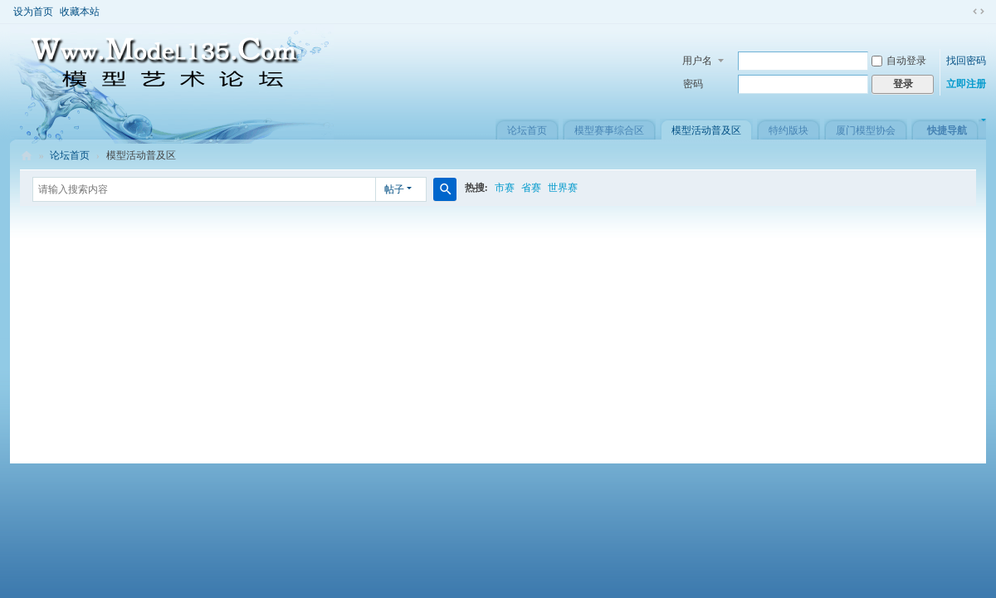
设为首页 (33, 11)
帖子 (394, 189)
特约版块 (788, 130)
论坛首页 (527, 130)
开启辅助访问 (963, 11)
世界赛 (563, 188)
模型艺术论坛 (26, 156)
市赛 (505, 188)
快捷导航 (947, 130)
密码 (693, 84)
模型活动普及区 (706, 130)
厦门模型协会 (866, 130)
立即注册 (966, 84)
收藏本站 (80, 11)
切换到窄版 (978, 11)
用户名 (697, 60)
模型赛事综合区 (609, 130)
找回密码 (966, 60)
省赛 (531, 188)
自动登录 (899, 60)
